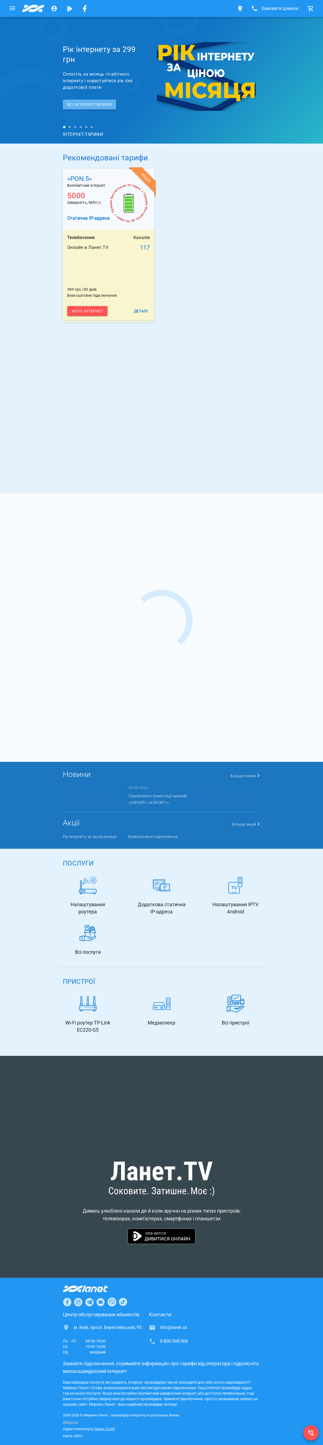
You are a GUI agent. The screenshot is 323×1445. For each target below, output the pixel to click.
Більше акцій (246, 824)
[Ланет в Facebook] (67, 1302)
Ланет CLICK (104, 1429)
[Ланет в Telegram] (89, 1302)
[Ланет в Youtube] (100, 1302)
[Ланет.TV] (69, 8)
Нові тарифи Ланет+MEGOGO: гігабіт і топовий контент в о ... (221, 799)
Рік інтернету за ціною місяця (90, 836)
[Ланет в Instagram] (78, 1302)
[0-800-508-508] (311, 1433)
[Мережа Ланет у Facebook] (84, 8)
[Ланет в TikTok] (123, 1302)
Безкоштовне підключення (153, 836)
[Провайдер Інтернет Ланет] (92, 1288)
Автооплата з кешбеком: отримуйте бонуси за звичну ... (91, 799)
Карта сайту (72, 1436)
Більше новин (245, 776)
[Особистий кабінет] (54, 8)
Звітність (70, 1422)
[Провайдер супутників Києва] (33, 8)
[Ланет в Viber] (112, 1302)
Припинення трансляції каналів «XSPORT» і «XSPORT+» (157, 799)
